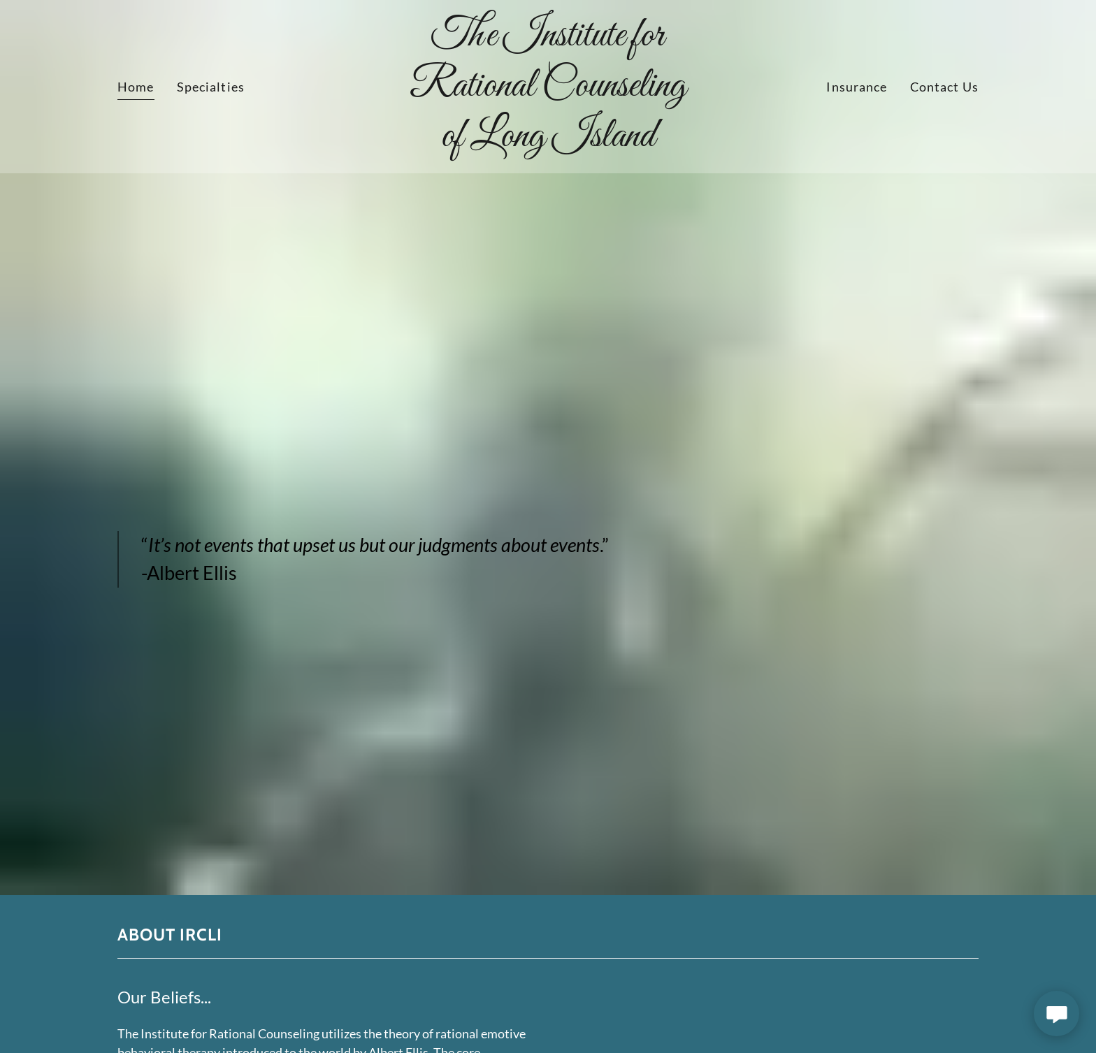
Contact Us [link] (944, 86)
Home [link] (135, 86)
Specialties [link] (211, 86)
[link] (548, 141)
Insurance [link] (856, 86)
